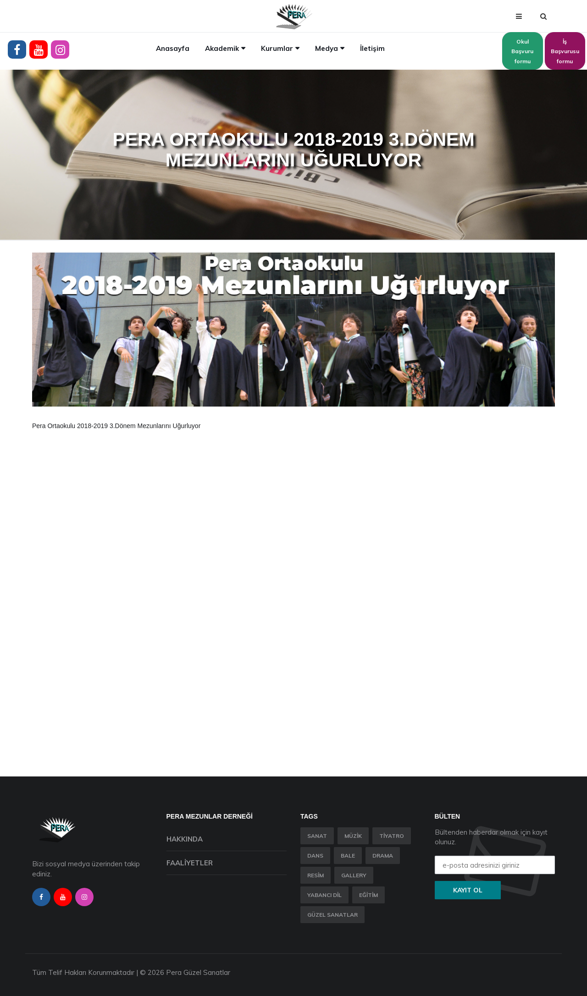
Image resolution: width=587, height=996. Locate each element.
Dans (315, 855)
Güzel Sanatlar (332, 914)
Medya (326, 48)
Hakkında (184, 839)
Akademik (222, 48)
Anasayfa (172, 48)
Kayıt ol (467, 890)
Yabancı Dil (324, 894)
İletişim (372, 48)
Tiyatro (391, 835)
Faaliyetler (189, 862)
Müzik (353, 835)
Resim (315, 875)
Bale (348, 855)
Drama (382, 855)
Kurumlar (277, 48)
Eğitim (368, 894)
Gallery (353, 875)
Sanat (317, 835)
